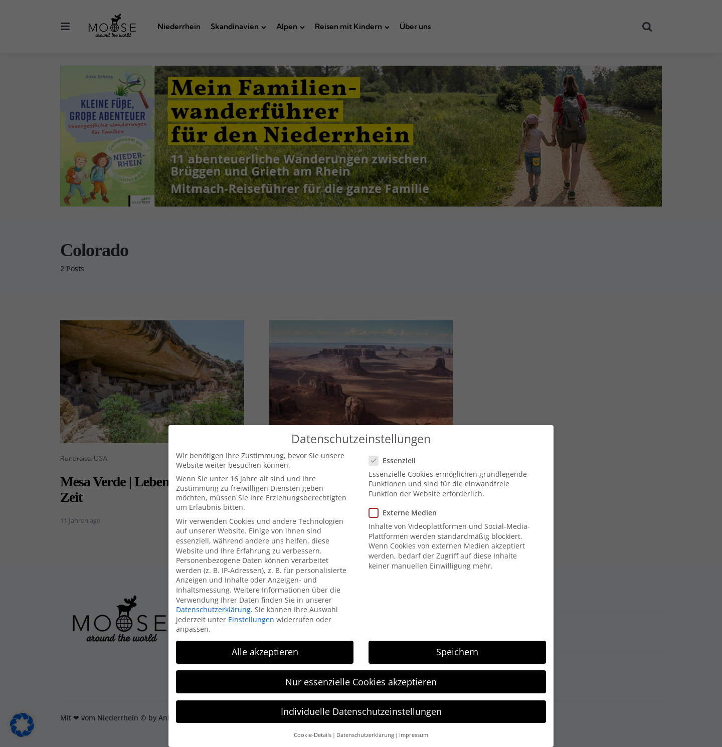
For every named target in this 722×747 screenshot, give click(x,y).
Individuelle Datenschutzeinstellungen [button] (361, 706)
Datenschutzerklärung (213, 604)
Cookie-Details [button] (312, 729)
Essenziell (396, 455)
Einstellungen (251, 614)
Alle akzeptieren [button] (265, 647)
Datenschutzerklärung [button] (365, 729)
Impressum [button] (413, 729)
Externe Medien (407, 507)
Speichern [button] (457, 647)
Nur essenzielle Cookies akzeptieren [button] (361, 676)
